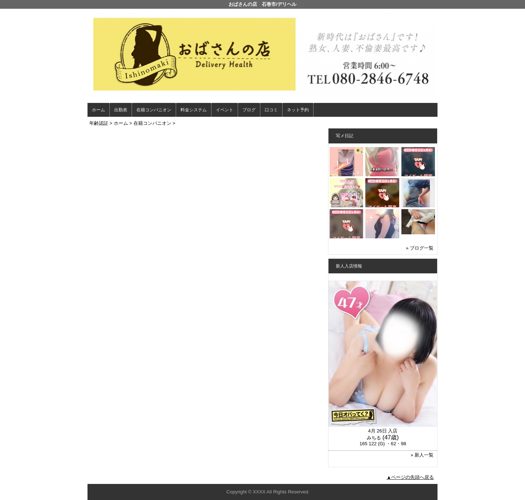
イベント (224, 109)
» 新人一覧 (422, 455)
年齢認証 (98, 123)
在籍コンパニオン (153, 109)
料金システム (193, 109)
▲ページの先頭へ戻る (410, 477)
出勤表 (120, 109)
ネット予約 (298, 109)
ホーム (98, 109)
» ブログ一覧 (419, 248)
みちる (374, 438)
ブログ (249, 109)
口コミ (271, 109)
